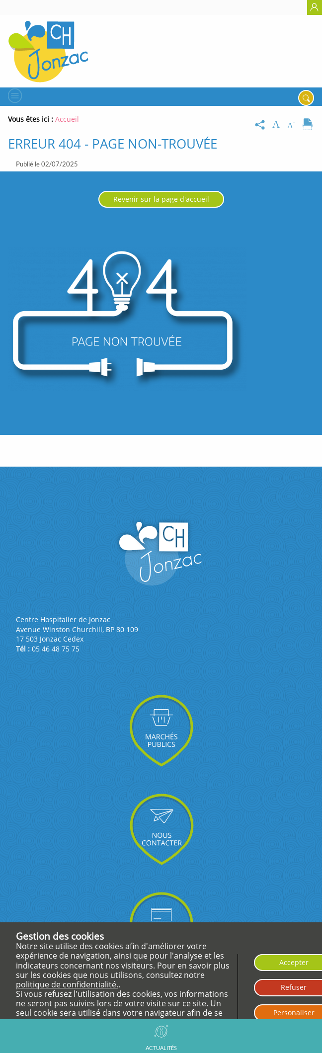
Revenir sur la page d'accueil (161, 199)
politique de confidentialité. (67, 984)
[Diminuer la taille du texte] (293, 125)
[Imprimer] (307, 125)
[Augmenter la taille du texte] (278, 125)
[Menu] (14, 95)
